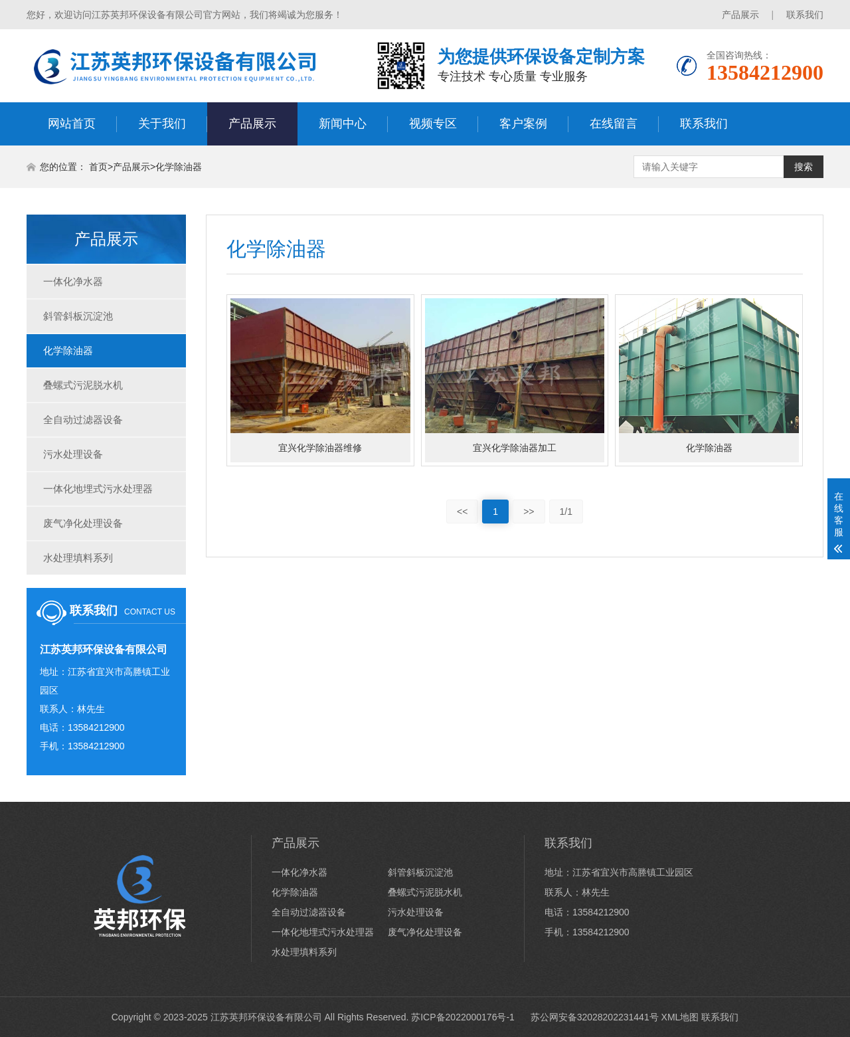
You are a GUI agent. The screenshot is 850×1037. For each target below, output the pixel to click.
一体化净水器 (73, 281)
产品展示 (740, 14)
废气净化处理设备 (83, 523)
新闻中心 (343, 123)
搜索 (803, 166)
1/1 (566, 511)
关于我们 (162, 123)
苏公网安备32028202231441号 (593, 1017)
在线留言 (614, 123)
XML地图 (680, 1017)
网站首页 (72, 123)
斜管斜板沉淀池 (78, 316)
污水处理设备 (73, 454)
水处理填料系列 (78, 557)
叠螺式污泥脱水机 (83, 385)
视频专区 (433, 123)
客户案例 (523, 123)
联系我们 (804, 14)
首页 (98, 166)
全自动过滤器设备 (83, 419)
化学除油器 (178, 166)
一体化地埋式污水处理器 (98, 488)
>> (528, 511)
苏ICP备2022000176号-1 (463, 1017)
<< (462, 511)
